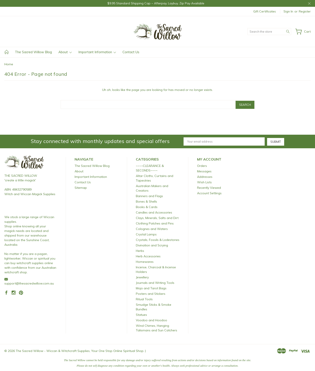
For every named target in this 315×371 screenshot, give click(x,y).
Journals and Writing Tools (155, 282)
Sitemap (81, 187)
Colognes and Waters (152, 228)
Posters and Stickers (150, 293)
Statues (141, 314)
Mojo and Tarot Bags (151, 288)
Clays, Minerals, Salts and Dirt (157, 217)
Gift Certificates (264, 11)
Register (305, 11)
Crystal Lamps (146, 234)
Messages (204, 171)
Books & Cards (147, 206)
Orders (202, 165)
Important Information (97, 52)
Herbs (140, 250)
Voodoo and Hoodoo (151, 320)
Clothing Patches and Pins (155, 223)
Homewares (145, 261)
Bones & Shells (146, 201)
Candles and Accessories (154, 212)
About (65, 52)
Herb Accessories (148, 256)
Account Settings (209, 192)
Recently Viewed (209, 187)
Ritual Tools (144, 298)
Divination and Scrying (152, 245)
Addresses (204, 176)
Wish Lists (204, 182)
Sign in (288, 11)
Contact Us (130, 52)
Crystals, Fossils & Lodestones (157, 239)
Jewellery (142, 277)
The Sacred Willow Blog (33, 52)
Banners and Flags (149, 195)
